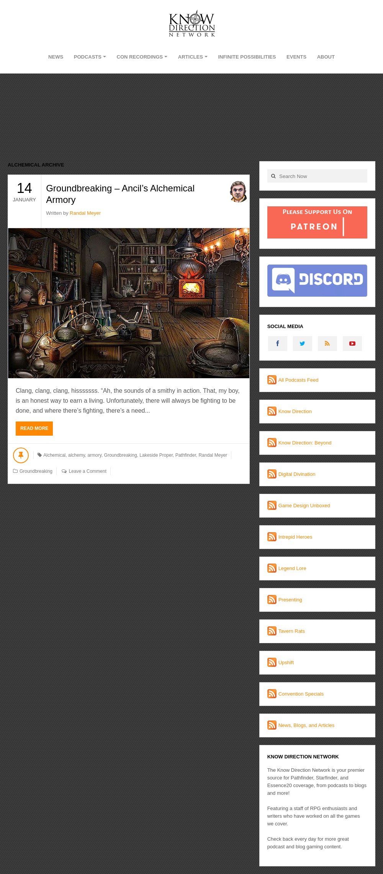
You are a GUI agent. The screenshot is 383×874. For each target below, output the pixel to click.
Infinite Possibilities (247, 57)
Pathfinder (185, 455)
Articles (190, 57)
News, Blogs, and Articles (306, 725)
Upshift (286, 662)
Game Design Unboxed (304, 505)
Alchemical (54, 455)
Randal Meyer (85, 213)
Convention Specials (301, 694)
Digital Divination (297, 474)
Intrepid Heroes (295, 537)
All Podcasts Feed (298, 380)
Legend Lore (292, 568)
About (326, 57)
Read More (34, 428)
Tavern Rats (291, 631)
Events (296, 57)
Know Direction (295, 411)
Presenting (290, 600)
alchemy (76, 455)
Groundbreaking (120, 455)
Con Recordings (140, 57)
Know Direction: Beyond (305, 443)
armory (94, 455)
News (55, 57)
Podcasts (87, 57)
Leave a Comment (87, 471)
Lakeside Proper (156, 455)
